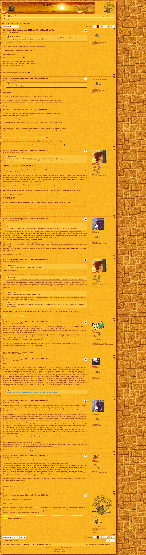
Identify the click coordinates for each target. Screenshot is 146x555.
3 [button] (102, 26)
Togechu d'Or (95, 331)
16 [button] (111, 26)
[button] (94, 26)
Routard (94, 515)
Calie (93, 231)
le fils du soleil (95, 163)
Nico (93, 29)
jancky (93, 460)
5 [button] (107, 26)
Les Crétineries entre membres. (16, 23)
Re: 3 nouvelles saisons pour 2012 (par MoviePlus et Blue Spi (28, 30)
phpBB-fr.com (61, 549)
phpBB (54, 547)
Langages (94, 366)
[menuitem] (5, 16)
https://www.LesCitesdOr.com (15, 518)
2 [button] (100, 26)
